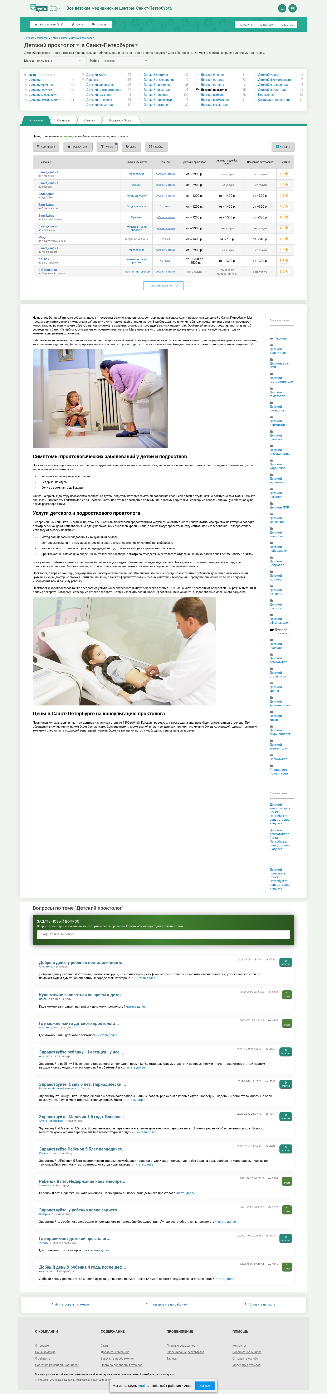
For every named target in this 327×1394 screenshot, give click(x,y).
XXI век (43, 259)
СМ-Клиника (47, 270)
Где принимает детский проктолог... (74, 1238)
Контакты (239, 1345)
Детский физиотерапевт (274, 79)
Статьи (106, 1345)
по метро (286, 24)
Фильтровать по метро (70, 1304)
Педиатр (92, 79)
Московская (136, 249)
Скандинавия (48, 172)
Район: (94, 60)
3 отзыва (165, 239)
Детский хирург (97, 74)
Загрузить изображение (117, 1358)
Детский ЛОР (38, 79)
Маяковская (136, 173)
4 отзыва (165, 260)
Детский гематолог (99, 94)
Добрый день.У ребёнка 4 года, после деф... (82, 1267)
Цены (78, 24)
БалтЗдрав (46, 194)
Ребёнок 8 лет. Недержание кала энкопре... (82, 1181)
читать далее (145, 978)
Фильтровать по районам (166, 1304)
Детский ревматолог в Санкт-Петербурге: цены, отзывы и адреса (280, 839)
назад (43, 74)
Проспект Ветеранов (136, 271)
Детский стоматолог (215, 104)
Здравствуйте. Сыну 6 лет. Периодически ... (82, 1084)
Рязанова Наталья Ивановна (57, 1088)
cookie (143, 1386)
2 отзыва (165, 206)
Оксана (43, 1242)
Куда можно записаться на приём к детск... (82, 994)
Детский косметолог (158, 89)
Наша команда (45, 1352)
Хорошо (205, 1385)
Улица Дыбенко (137, 195)
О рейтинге (42, 1358)
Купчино (136, 217)
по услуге (246, 24)
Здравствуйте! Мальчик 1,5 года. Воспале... (82, 1116)
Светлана (45, 1185)
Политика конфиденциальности (57, 1365)
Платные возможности (182, 1345)
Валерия (44, 1214)
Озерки (136, 184)
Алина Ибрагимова (51, 1120)
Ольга (43, 998)
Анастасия (46, 1271)
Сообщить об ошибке (246, 1352)
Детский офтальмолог (44, 99)
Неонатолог (266, 94)
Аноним (44, 966)
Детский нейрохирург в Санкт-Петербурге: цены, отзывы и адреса (280, 814)
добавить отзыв (165, 174)
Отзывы (99, 24)
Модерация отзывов (246, 1365)
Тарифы (172, 1358)
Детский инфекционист (160, 79)
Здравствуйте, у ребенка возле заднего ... (80, 1209)
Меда (42, 237)
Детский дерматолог (100, 104)
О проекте (42, 1345)
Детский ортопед (212, 79)
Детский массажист (43, 94)
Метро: (29, 60)
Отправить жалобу (245, 1358)
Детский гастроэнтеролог (104, 89)
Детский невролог (156, 94)
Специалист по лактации (275, 99)
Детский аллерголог (100, 84)
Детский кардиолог (157, 84)
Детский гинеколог (99, 99)
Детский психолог (213, 94)
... (276, 331)
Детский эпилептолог (273, 89)
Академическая (137, 206)
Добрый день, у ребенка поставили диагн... (82, 962)
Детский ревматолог (215, 99)
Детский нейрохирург (158, 99)
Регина (43, 1153)
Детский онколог (212, 74)
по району (266, 24)
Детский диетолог (156, 74)
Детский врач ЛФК (42, 84)
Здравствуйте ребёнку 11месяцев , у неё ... (81, 1052)
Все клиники (49, 24)
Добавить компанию (115, 1352)
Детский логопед (41, 89)
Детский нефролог (156, 104)
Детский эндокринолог (274, 84)
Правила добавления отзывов (122, 1365)
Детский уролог (269, 74)
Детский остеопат (213, 84)
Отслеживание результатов (185, 1352)
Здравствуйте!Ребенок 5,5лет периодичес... (82, 1149)
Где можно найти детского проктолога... (79, 1023)
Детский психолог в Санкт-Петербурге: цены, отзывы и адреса (280, 879)
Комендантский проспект (137, 228)
